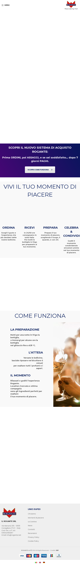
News (30, 525)
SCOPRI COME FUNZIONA (40, 170)
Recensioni (32, 533)
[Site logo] (71, 5)
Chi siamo (32, 514)
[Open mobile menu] (6, 5)
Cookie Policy (33, 541)
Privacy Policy (33, 537)
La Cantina (32, 522)
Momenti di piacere (36, 518)
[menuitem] (36, 562)
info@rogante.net (14, 535)
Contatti (31, 529)
